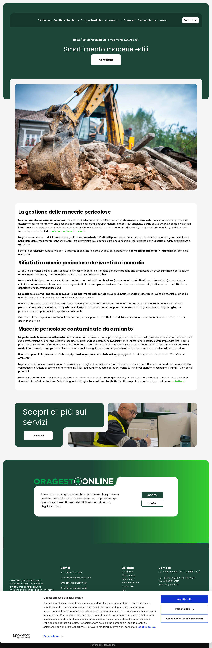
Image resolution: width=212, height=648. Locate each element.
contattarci (177, 381)
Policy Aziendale (130, 593)
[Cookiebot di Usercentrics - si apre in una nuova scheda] (21, 641)
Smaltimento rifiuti (94, 40)
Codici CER (127, 586)
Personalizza (51, 641)
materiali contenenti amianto (68, 231)
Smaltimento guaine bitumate (76, 577)
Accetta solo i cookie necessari (184, 624)
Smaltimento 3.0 (130, 582)
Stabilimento (128, 575)
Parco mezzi (128, 579)
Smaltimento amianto (72, 572)
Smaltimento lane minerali (74, 582)
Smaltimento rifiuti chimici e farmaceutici (82, 593)
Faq (124, 590)
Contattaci (190, 20)
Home (76, 40)
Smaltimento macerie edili (74, 588)
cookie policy (146, 632)
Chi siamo (127, 571)
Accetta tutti (184, 604)
